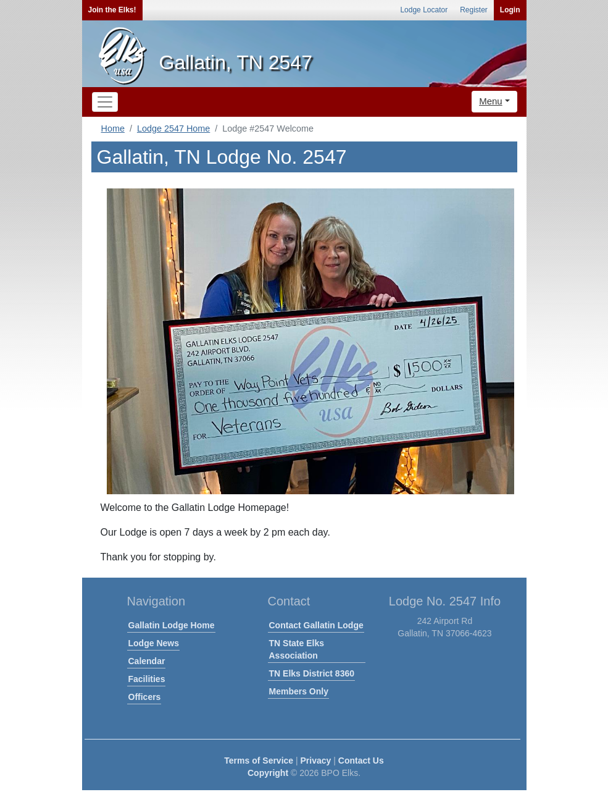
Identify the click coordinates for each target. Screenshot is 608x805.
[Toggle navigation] (105, 102)
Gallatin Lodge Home (171, 625)
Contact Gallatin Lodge (316, 625)
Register (474, 10)
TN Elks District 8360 (312, 673)
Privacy (316, 760)
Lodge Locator (424, 10)
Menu (490, 101)
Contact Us (361, 760)
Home (113, 128)
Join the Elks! (112, 10)
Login (510, 10)
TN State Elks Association (296, 649)
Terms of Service (258, 760)
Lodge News (153, 643)
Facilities (146, 679)
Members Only (298, 691)
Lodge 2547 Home (173, 128)
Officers (144, 697)
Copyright (268, 773)
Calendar (146, 661)
